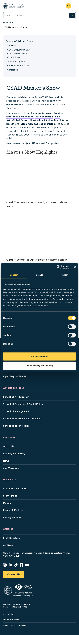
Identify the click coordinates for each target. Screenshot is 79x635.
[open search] (68, 6)
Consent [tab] (14, 274)
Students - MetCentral (15, 488)
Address (8, 545)
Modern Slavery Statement (14, 625)
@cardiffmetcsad (35, 143)
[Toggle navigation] (74, 6)
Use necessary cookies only (39, 365)
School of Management (16, 411)
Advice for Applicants (17, 61)
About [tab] (65, 274)
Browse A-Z (9, 22)
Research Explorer (13, 510)
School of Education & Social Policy (23, 404)
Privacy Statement (11, 619)
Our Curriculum (14, 57)
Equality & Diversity (14, 453)
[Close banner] (75, 267)
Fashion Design (44, 116)
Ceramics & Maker (41, 113)
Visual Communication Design (38, 124)
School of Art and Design (20, 41)
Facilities (11, 46)
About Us (8, 446)
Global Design (20, 120)
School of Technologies (16, 426)
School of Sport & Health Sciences (22, 418)
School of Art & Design (16, 397)
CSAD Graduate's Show (18, 50)
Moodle (7, 503)
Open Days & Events (14, 376)
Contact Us (12, 70)
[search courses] (72, 15)
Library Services (12, 517)
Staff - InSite (10, 496)
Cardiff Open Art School (18, 66)
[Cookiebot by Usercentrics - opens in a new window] (57, 267)
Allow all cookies (39, 356)
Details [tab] (39, 274)
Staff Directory (11, 538)
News (6, 461)
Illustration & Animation (44, 120)
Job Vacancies (11, 468)
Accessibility (8, 614)
